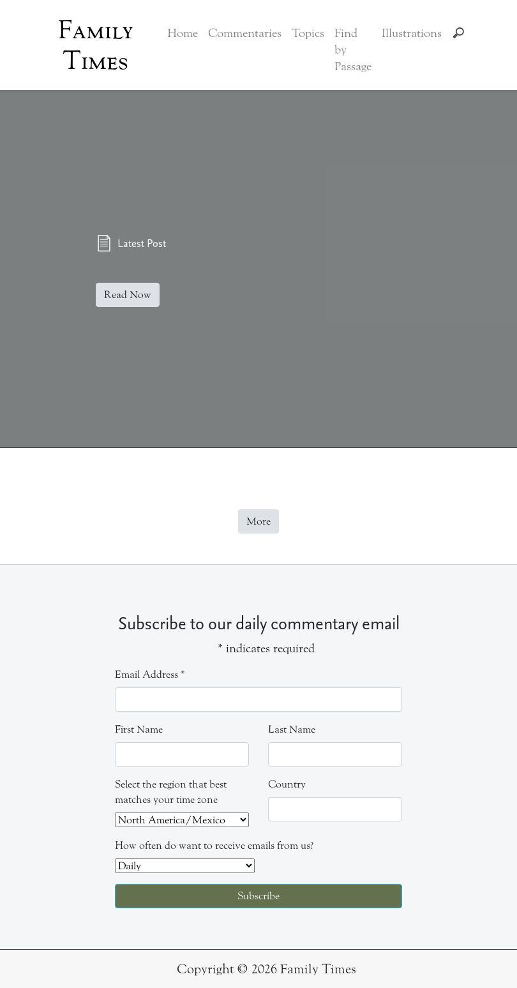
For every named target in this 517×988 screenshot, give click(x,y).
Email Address (150, 674)
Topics (308, 33)
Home (182, 33)
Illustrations (412, 33)
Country (287, 784)
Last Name (291, 729)
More (258, 521)
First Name (139, 729)
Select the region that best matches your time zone (171, 791)
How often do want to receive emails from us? (214, 845)
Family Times (95, 45)
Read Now (127, 294)
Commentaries (244, 33)
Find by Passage (352, 49)
